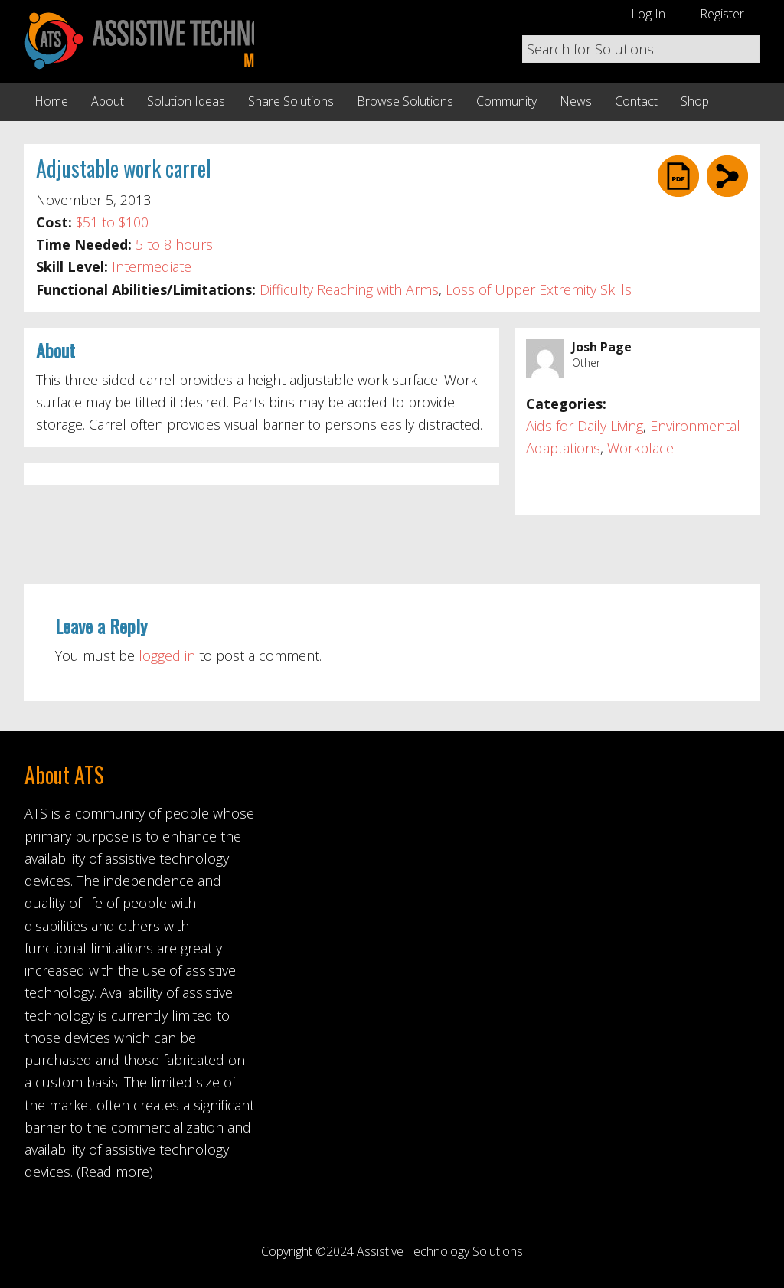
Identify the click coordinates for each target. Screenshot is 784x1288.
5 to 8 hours (174, 244)
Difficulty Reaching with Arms (349, 289)
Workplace (640, 448)
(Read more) (115, 1171)
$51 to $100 (112, 222)
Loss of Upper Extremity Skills (539, 289)
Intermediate (151, 266)
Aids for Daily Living (584, 426)
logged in (167, 655)
